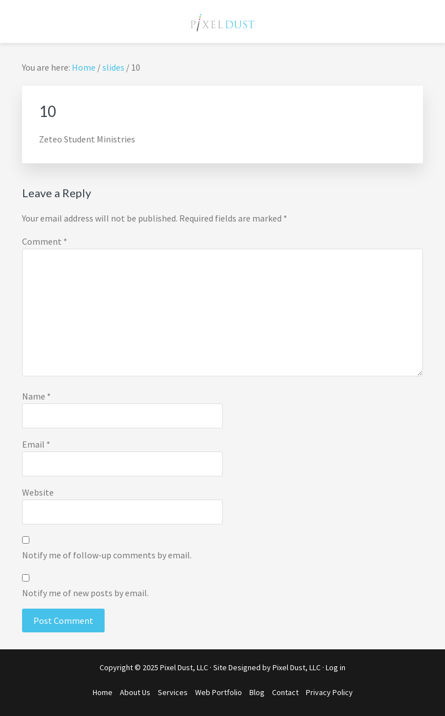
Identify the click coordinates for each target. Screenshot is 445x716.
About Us (135, 692)
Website (38, 492)
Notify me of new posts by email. (85, 592)
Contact (285, 692)
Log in (335, 667)
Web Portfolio (218, 692)
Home (103, 692)
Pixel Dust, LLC (297, 667)
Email (36, 444)
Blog (257, 692)
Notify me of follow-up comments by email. (107, 555)
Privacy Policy (329, 692)
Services (173, 692)
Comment (44, 241)
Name (36, 396)
